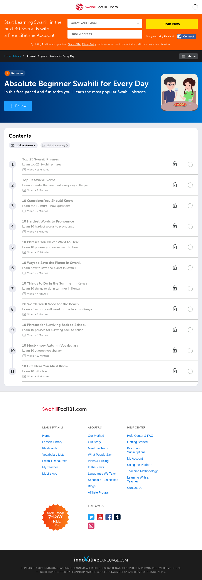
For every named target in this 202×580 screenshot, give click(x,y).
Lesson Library (12, 56)
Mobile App (49, 473)
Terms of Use (74, 44)
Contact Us (134, 487)
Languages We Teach (102, 473)
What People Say (99, 454)
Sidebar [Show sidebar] (191, 56)
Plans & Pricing (98, 461)
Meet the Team (98, 448)
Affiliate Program (99, 492)
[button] (195, 7)
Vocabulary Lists (53, 454)
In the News (96, 467)
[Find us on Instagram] (91, 525)
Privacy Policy (89, 44)
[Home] (97, 10)
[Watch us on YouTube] (100, 517)
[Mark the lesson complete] (190, 164)
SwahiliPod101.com (127, 568)
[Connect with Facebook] (186, 36)
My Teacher (50, 467)
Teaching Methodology (142, 471)
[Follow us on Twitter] (91, 517)
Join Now (172, 24)
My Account (135, 458)
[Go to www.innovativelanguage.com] (101, 559)
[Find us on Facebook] (108, 517)
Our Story (94, 442)
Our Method (96, 435)
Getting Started (137, 442)
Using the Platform (139, 465)
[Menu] (7, 7)
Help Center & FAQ (140, 435)
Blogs (92, 486)
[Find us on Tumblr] (117, 517)
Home (46, 435)
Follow (20, 106)
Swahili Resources (54, 461)
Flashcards (49, 448)
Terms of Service (145, 572)
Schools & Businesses (103, 480)
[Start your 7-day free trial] (55, 517)
